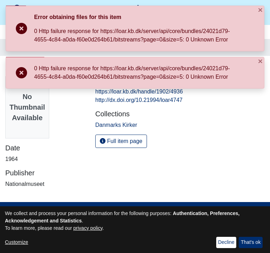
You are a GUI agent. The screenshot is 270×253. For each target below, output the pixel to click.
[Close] (216, 16)
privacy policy (88, 228)
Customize (16, 242)
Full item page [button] (121, 141)
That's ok (251, 242)
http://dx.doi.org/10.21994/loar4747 (138, 100)
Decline (226, 242)
